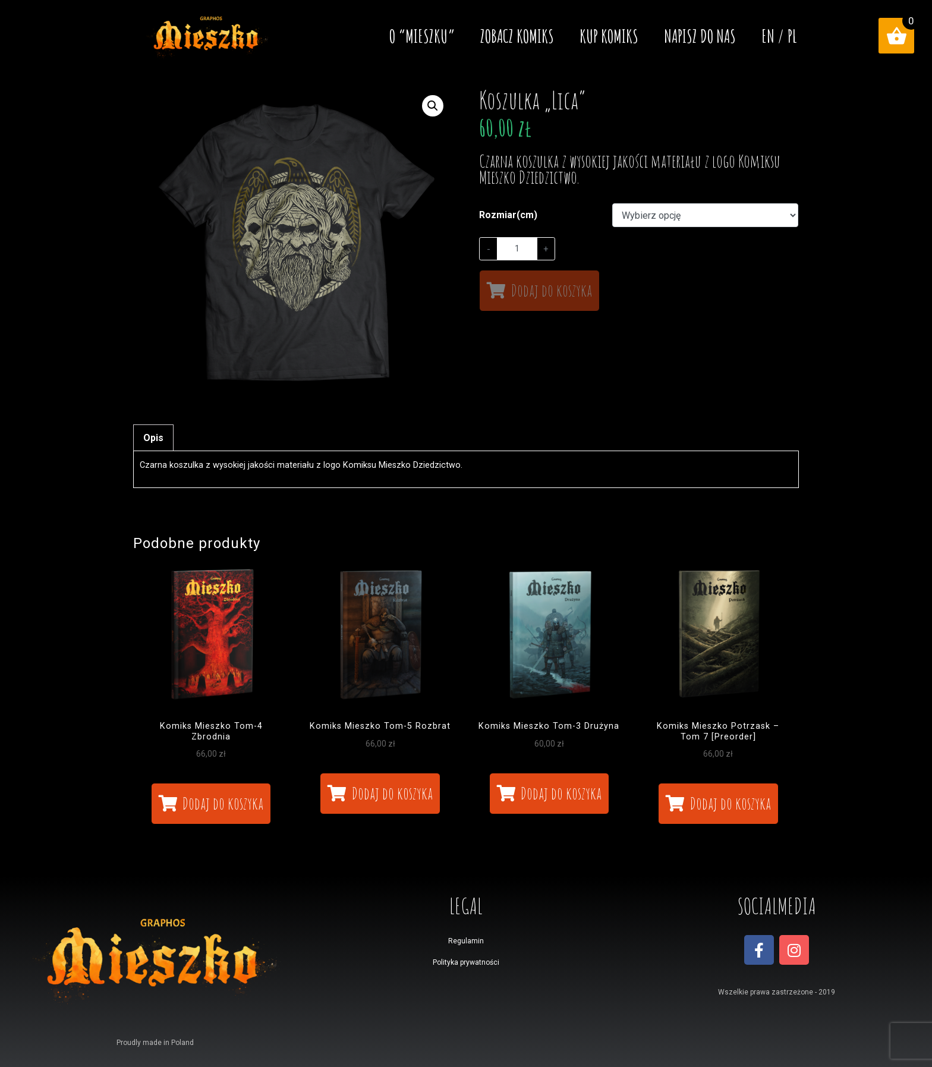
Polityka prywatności (466, 962)
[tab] (153, 437)
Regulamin (466, 941)
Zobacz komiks (517, 36)
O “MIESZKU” (422, 36)
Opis (153, 437)
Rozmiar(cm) (508, 215)
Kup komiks (609, 36)
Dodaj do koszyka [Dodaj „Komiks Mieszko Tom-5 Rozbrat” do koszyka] (392, 793)
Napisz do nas (700, 36)
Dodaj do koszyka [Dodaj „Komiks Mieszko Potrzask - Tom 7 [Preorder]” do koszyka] (730, 803)
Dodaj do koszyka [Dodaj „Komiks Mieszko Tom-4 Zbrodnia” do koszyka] (222, 803)
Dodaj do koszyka (551, 290)
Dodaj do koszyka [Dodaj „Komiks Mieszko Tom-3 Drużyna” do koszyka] (561, 793)
